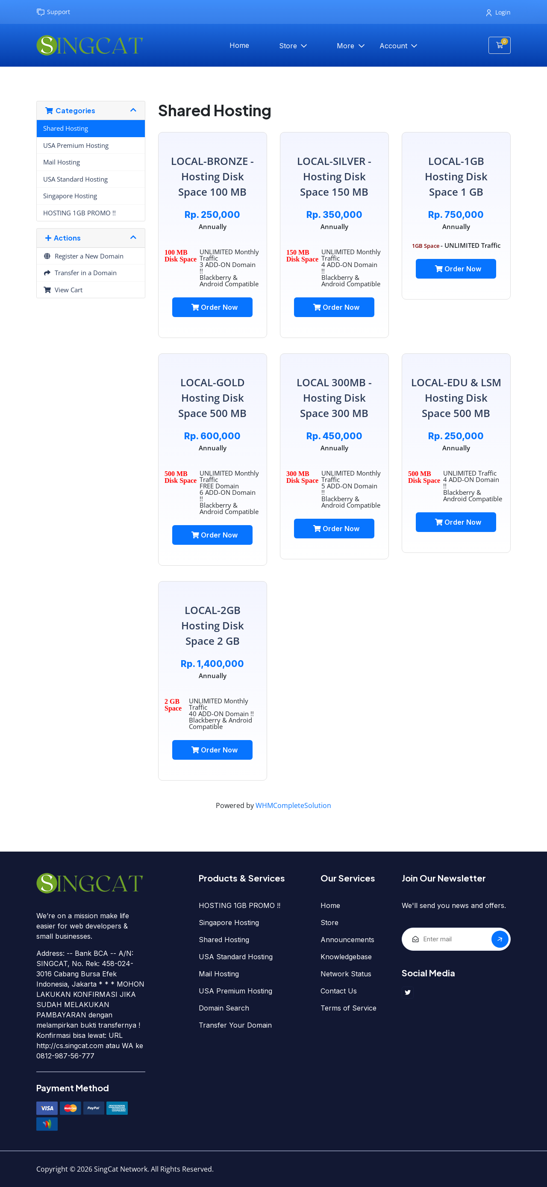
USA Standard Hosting (75, 179)
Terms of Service (348, 1008)
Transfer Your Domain (235, 1025)
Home (239, 45)
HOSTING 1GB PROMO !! (79, 213)
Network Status (346, 974)
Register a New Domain (83, 256)
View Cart (62, 289)
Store (289, 45)
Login (498, 12)
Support (53, 12)
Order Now (214, 307)
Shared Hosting (65, 128)
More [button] (346, 45)
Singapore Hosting (70, 195)
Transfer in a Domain (80, 272)
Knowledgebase (346, 956)
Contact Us (339, 991)
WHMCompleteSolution (293, 805)
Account (394, 45)
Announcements (347, 939)
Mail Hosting (61, 162)
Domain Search (224, 1008)
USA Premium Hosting (76, 145)
